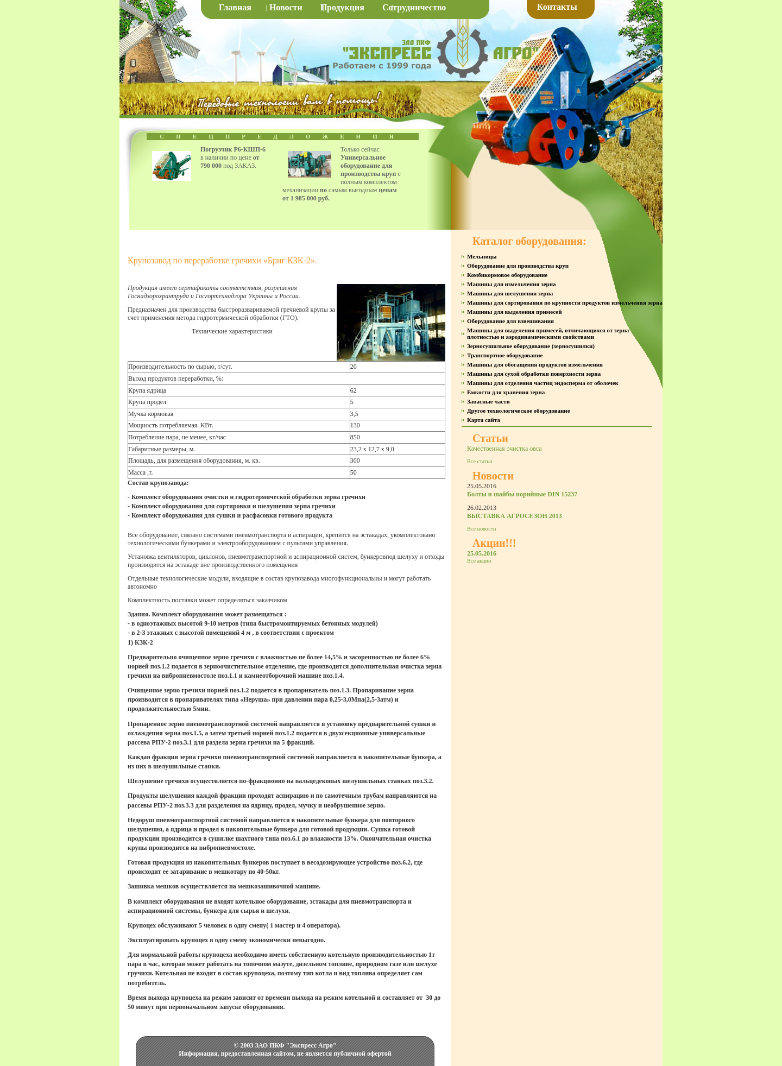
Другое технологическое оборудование (518, 410)
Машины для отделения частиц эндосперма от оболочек (543, 383)
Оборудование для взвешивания (510, 321)
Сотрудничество (414, 7)
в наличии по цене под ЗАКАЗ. (233, 157)
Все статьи (479, 461)
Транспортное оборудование (505, 355)
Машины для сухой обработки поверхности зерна (534, 373)
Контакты (557, 6)
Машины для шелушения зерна (510, 293)
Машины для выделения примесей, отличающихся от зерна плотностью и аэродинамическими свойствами (548, 333)
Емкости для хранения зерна (506, 392)
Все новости (481, 529)
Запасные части (488, 401)
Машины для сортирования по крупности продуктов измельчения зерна (565, 302)
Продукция (342, 7)
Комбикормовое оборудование (507, 275)
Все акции (479, 561)
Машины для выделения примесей (514, 311)
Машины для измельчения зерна (511, 284)
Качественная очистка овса (504, 448)
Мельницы (482, 256)
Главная (235, 7)
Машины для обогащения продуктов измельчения (535, 364)
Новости (285, 7)
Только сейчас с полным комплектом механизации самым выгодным (341, 174)
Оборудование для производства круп (518, 265)
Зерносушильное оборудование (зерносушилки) (531, 346)
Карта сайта (483, 420)
